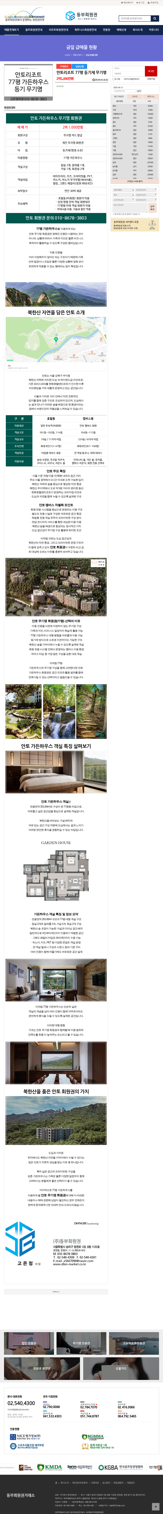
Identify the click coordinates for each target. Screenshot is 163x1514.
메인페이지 (127, 2)
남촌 (114, 175)
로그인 (140, 2)
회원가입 (153, 2)
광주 (114, 134)
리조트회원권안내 (58, 30)
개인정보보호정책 (79, 1474)
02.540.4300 (21, 1394)
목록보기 (56, 1283)
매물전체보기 (11, 30)
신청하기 (152, 208)
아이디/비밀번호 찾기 (131, 79)
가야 (114, 110)
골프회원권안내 (33, 30)
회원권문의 (118, 1474)
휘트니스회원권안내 (85, 30)
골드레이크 (117, 130)
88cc (114, 106)
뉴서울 (115, 179)
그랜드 (115, 138)
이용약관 (95, 1474)
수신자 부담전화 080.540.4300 (18, 1401)
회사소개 (137, 30)
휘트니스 (150, 96)
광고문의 (106, 1474)
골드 (114, 122)
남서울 (115, 167)
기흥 (114, 146)
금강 (114, 142)
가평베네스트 (117, 114)
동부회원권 (81, 16)
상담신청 (79, 66)
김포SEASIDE (118, 154)
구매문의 (64, 66)
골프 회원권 (118, 96)
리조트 (134, 96)
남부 (114, 162)
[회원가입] (151, 79)
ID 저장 (117, 79)
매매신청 (121, 30)
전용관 (106, 30)
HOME (67, 55)
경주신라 (116, 118)
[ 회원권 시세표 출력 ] (134, 181)
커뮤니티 (154, 30)
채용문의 (131, 1474)
